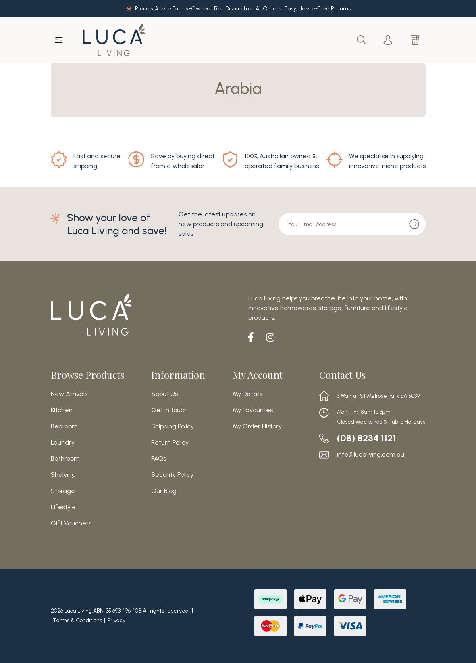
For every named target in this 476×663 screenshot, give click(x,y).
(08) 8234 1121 (367, 438)
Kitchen (62, 410)
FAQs (158, 458)
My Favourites (253, 410)
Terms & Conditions (77, 620)
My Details (247, 394)
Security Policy (172, 475)
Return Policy (170, 442)
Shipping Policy (172, 426)
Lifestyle (63, 507)
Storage (63, 491)
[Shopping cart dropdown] (416, 40)
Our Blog (164, 491)
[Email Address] (341, 224)
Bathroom (65, 458)
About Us (164, 394)
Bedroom (64, 426)
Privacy (116, 620)
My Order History (257, 426)
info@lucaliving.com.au (370, 454)
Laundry (63, 442)
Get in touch (169, 410)
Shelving (63, 475)
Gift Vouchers (71, 523)
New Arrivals (69, 394)
